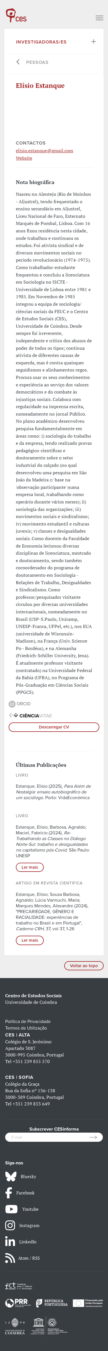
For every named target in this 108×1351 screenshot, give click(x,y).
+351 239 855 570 (31, 1061)
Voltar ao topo (84, 965)
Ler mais (30, 867)
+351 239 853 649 (31, 1104)
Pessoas (37, 62)
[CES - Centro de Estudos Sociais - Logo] (16, 12)
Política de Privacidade (28, 1021)
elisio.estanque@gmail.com (44, 150)
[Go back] (18, 63)
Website (24, 158)
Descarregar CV (54, 727)
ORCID (20, 704)
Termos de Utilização (26, 1028)
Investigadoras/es (41, 42)
